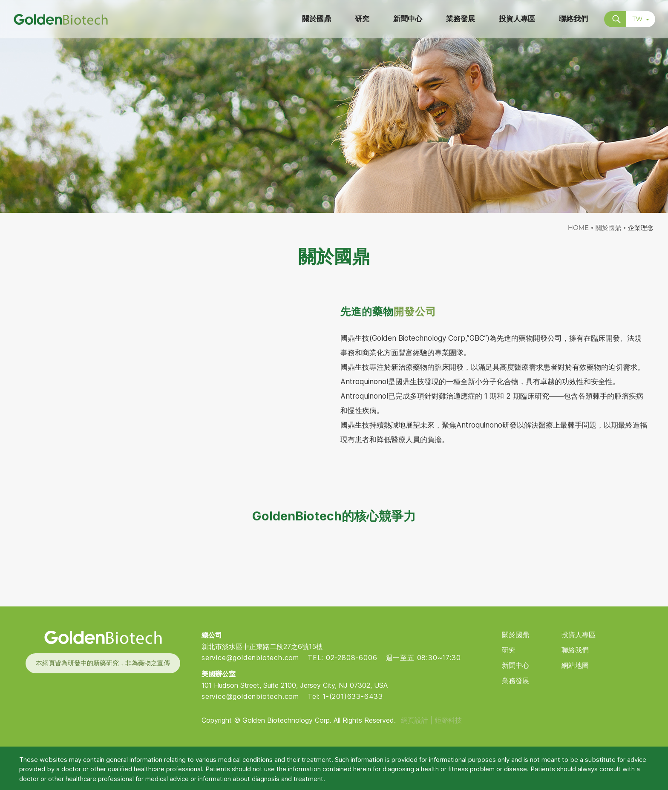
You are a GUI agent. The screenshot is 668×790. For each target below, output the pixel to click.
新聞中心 (515, 665)
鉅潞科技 (448, 720)
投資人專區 (578, 635)
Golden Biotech (102, 637)
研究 (508, 650)
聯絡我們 (575, 650)
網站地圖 (575, 665)
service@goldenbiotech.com (250, 657)
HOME (578, 228)
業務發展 (515, 681)
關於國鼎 (608, 228)
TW (640, 19)
